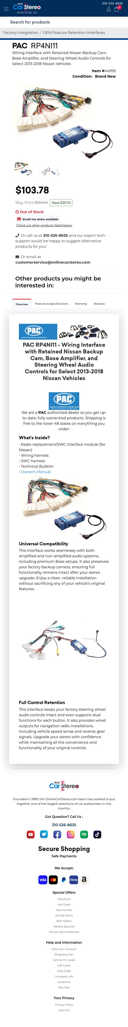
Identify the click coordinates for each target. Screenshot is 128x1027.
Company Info (64, 976)
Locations (64, 982)
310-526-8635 (112, 3)
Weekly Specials (64, 926)
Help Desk (64, 971)
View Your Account (64, 949)
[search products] (65, 22)
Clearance (64, 899)
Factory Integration (20, 32)
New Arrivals (64, 910)
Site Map (64, 987)
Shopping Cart (64, 954)
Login (108, 10)
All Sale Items (64, 915)
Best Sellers (64, 921)
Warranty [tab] (81, 303)
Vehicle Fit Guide (64, 960)
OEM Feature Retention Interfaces (74, 32)
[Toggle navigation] (6, 9)
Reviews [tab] (99, 303)
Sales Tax (64, 1010)
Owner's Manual (36, 472)
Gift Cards (64, 965)
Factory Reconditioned (64, 932)
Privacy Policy (64, 1004)
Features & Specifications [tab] (51, 303)
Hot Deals (63, 904)
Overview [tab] (22, 304)
